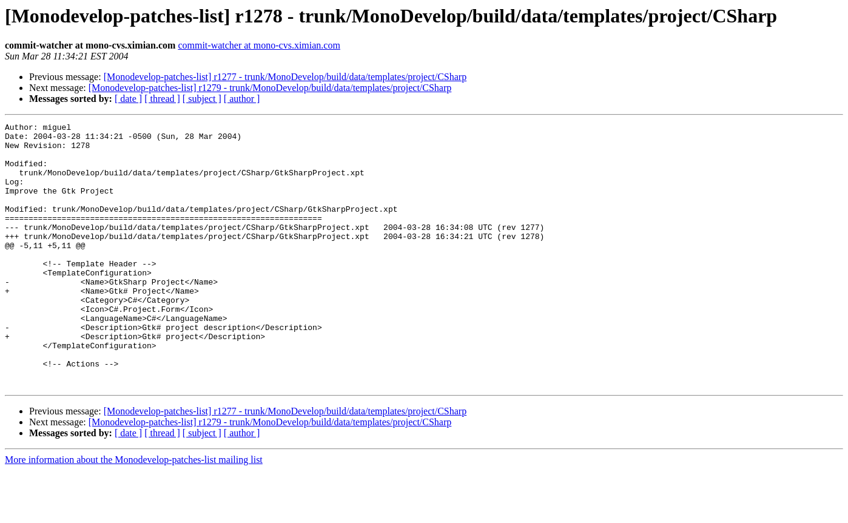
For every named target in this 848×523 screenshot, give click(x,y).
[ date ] (128, 98)
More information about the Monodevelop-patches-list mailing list (134, 512)
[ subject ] (202, 98)
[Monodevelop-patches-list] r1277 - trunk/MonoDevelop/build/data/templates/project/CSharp (285, 77)
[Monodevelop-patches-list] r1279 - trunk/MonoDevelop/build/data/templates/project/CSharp (270, 88)
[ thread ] (162, 98)
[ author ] (242, 98)
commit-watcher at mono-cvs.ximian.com (259, 45)
